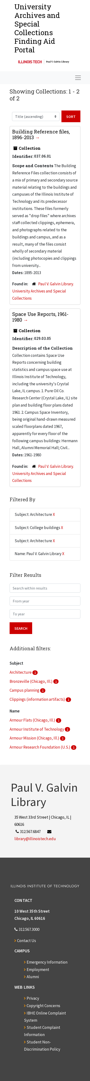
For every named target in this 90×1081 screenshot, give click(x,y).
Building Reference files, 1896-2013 (41, 134)
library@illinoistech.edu (35, 838)
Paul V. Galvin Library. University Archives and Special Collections (43, 291)
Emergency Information (47, 962)
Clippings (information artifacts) (38, 699)
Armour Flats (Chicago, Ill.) (33, 720)
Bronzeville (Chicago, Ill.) (31, 681)
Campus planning (25, 690)
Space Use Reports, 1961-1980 (40, 317)
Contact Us (26, 940)
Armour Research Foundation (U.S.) (40, 747)
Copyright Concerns (43, 1005)
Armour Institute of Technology (37, 729)
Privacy (33, 998)
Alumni (33, 976)
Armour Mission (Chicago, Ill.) (35, 738)
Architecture (21, 672)
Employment (38, 969)
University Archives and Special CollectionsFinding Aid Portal (37, 28)
